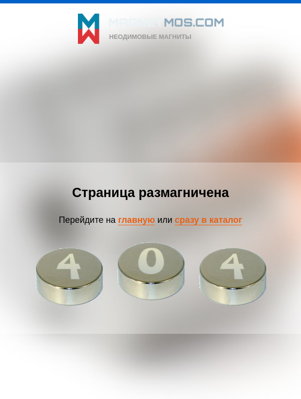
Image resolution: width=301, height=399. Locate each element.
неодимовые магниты (150, 36)
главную (136, 220)
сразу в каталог (208, 220)
